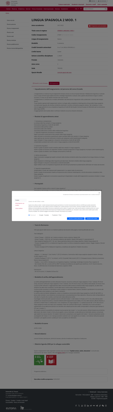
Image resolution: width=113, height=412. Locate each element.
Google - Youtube (44, 215)
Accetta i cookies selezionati (76, 218)
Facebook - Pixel (56, 215)
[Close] (99, 193)
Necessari (33, 215)
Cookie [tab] (17, 200)
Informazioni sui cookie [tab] (19, 204)
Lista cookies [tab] (19, 208)
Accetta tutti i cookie (92, 218)
